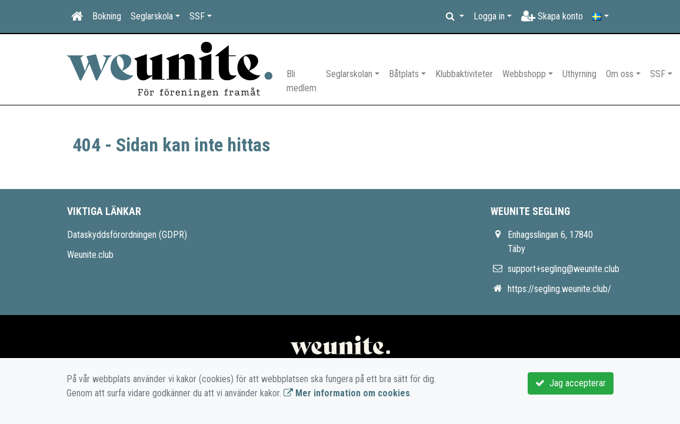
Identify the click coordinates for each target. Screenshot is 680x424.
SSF (197, 16)
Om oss (620, 74)
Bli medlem (301, 81)
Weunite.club (90, 254)
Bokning (106, 16)
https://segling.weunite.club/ (559, 288)
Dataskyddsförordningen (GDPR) (127, 234)
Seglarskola (152, 16)
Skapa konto (552, 16)
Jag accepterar (570, 383)
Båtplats (404, 74)
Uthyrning (579, 74)
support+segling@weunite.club (563, 268)
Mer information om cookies (347, 393)
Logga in (489, 16)
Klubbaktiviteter (464, 74)
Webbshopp (524, 74)
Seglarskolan (349, 74)
